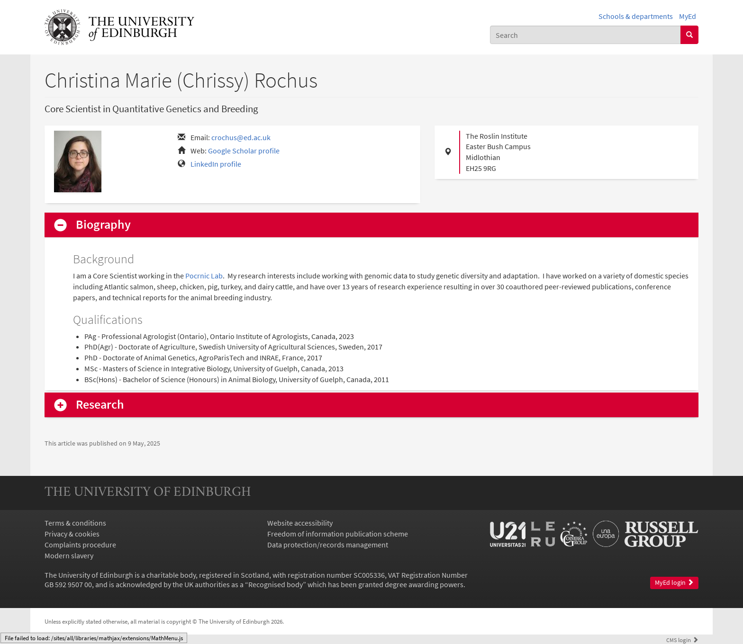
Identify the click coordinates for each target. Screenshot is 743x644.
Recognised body (275, 584)
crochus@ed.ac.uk (241, 137)
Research (100, 404)
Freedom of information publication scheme (337, 533)
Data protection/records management (327, 544)
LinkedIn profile (215, 164)
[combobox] (585, 35)
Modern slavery (69, 555)
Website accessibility (300, 523)
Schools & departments (635, 16)
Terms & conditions (75, 523)
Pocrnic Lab (204, 275)
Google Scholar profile (244, 150)
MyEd (687, 16)
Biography (103, 224)
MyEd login (674, 583)
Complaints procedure (80, 544)
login (682, 640)
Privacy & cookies (72, 533)
